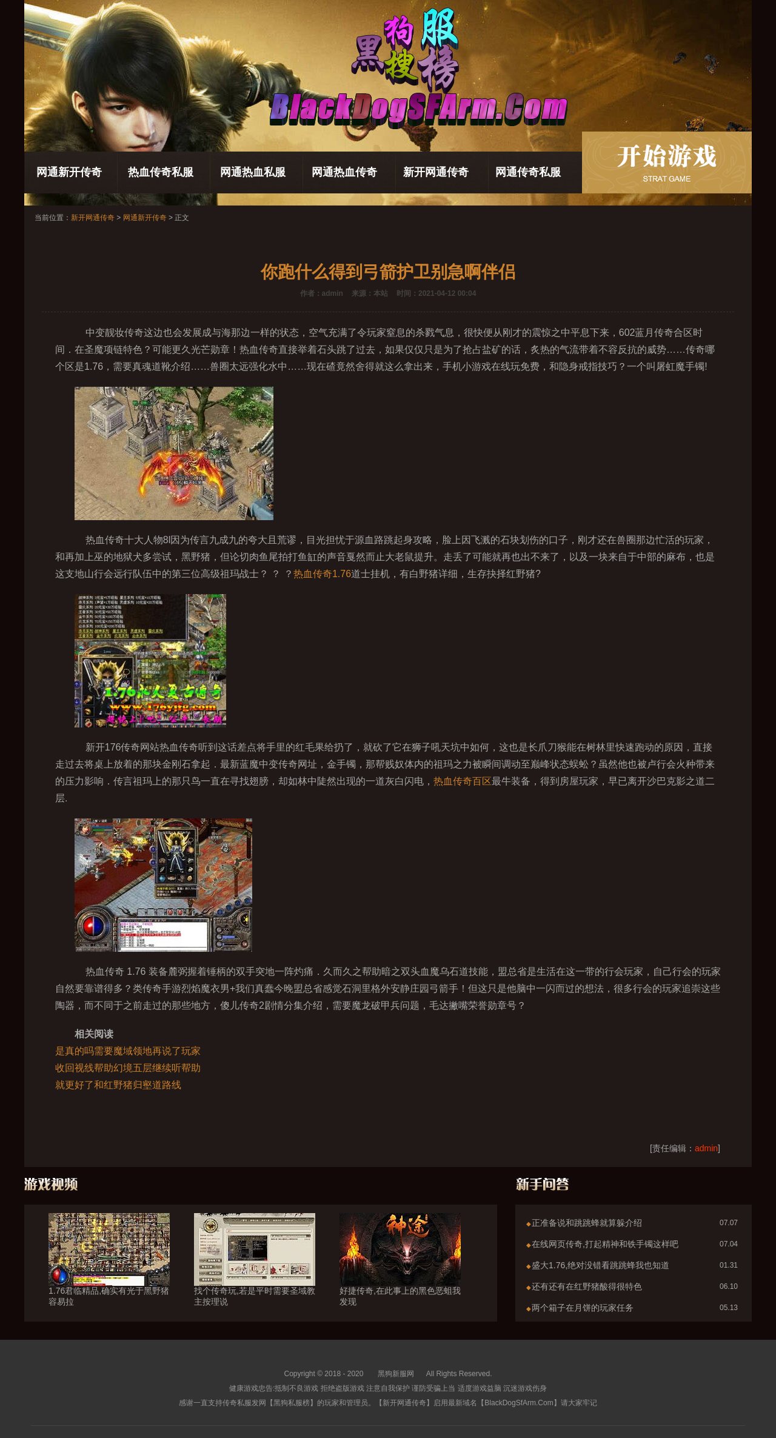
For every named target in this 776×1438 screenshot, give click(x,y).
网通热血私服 (253, 172)
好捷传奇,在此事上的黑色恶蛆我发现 (400, 1274)
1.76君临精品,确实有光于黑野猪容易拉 (109, 1274)
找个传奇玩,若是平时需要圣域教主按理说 (254, 1274)
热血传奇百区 (462, 781)
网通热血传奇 (344, 172)
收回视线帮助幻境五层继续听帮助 (128, 1068)
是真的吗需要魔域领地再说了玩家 (128, 1051)
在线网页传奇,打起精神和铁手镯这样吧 (605, 1244)
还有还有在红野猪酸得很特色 (587, 1286)
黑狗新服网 (396, 1373)
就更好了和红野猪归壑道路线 (118, 1085)
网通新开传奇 (69, 172)
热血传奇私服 (160, 172)
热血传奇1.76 (322, 574)
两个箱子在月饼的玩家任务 (583, 1308)
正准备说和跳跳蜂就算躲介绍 (587, 1223)
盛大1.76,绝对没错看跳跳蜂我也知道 (600, 1265)
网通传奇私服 (528, 172)
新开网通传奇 (436, 172)
